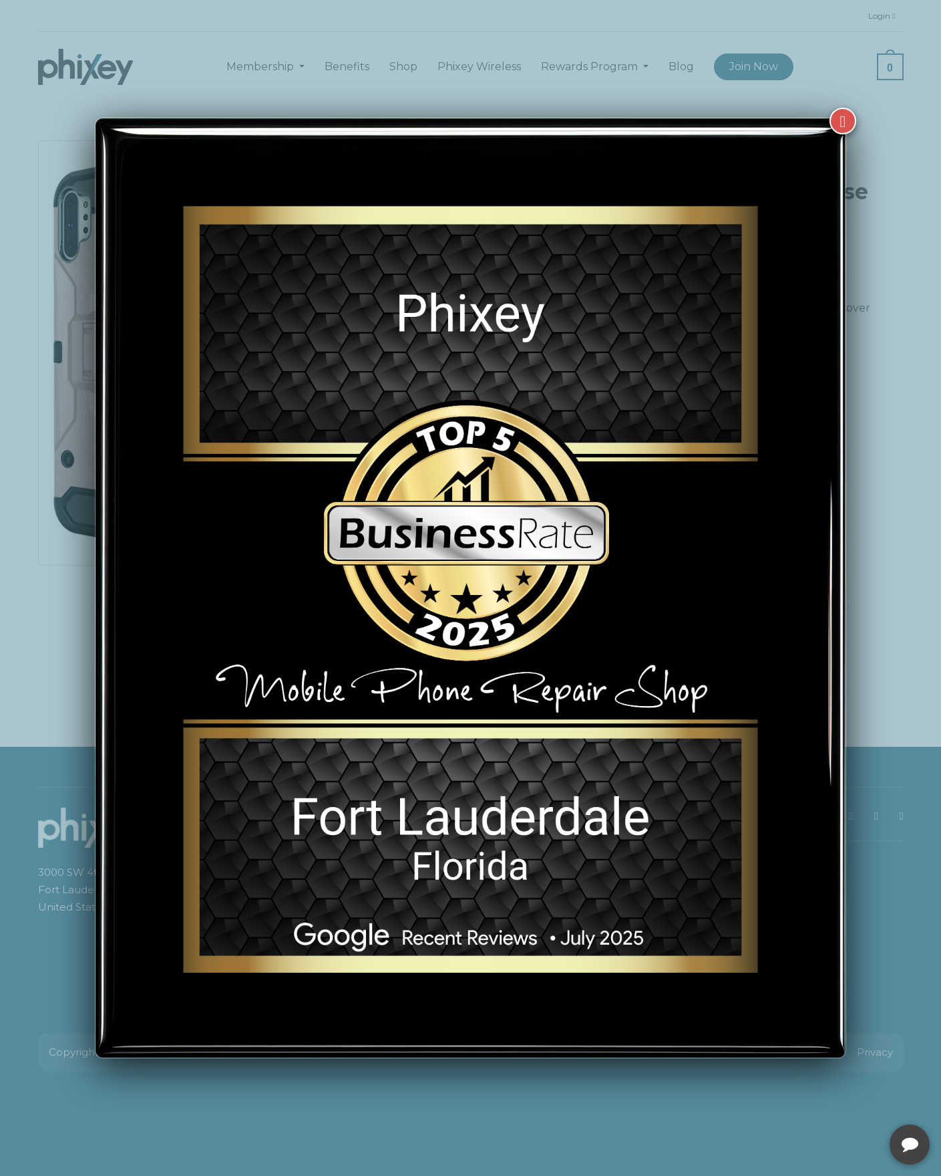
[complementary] (844, 1102)
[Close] (842, 121)
